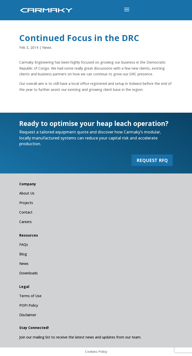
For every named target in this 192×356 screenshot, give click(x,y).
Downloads (28, 273)
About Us (26, 193)
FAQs (23, 244)
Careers (25, 221)
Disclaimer (27, 314)
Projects (26, 202)
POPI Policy (28, 305)
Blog (23, 254)
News (47, 47)
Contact (25, 212)
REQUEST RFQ (152, 160)
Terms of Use (30, 295)
